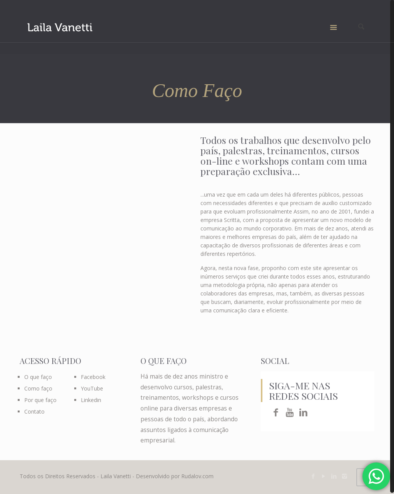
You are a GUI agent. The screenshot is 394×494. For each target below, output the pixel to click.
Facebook (93, 377)
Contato (34, 411)
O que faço (38, 377)
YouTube (92, 388)
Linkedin (91, 400)
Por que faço (40, 400)
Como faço (38, 388)
